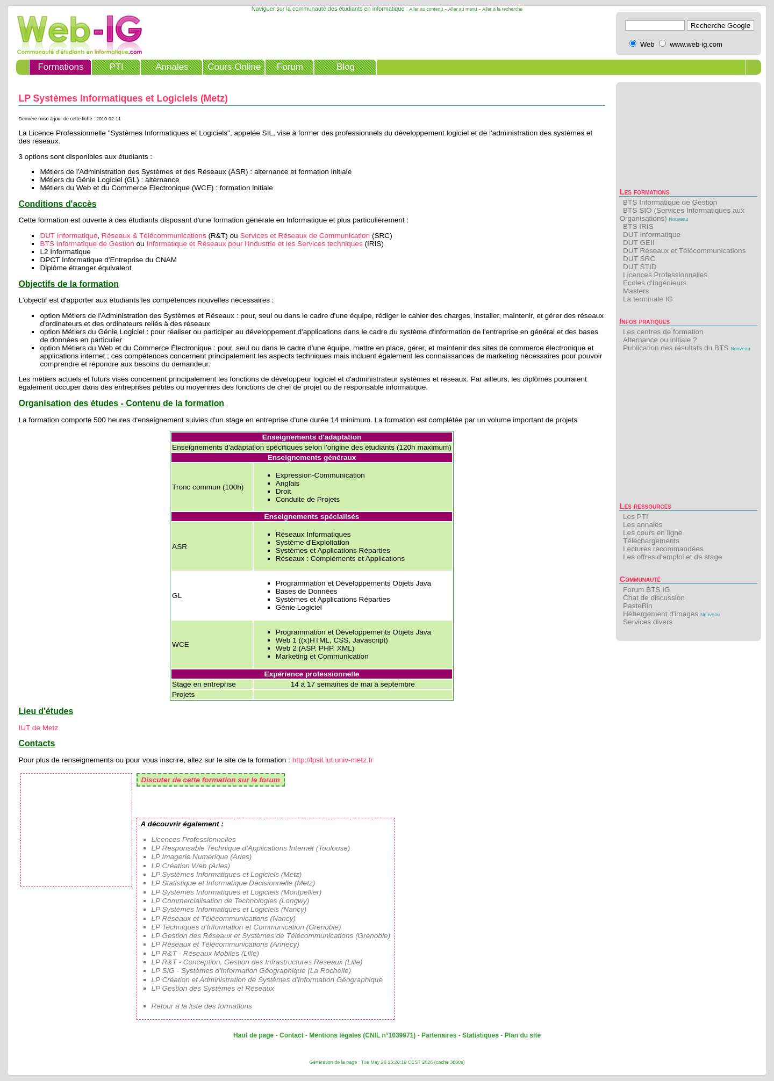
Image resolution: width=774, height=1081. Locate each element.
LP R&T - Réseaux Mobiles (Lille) (205, 953)
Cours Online (234, 67)
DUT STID (639, 267)
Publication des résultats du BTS (675, 348)
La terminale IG (648, 299)
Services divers (647, 622)
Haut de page (253, 1035)
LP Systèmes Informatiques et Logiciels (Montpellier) (237, 892)
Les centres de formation (663, 332)
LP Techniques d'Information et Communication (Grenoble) (246, 927)
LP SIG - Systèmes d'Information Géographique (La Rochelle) (252, 971)
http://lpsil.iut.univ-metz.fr (332, 760)
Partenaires (438, 1035)
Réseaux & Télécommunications (154, 236)
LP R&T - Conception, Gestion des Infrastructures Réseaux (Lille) (257, 962)
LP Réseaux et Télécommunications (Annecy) (225, 944)
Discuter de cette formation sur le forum (210, 780)
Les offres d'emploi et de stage (672, 557)
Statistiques (480, 1035)
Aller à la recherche (502, 9)
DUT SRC (639, 259)
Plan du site (523, 1035)
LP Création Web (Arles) (191, 866)
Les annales (642, 525)
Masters (636, 291)
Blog (345, 67)
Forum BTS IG (646, 590)
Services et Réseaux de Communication (305, 236)
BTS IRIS (638, 226)
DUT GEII (639, 243)
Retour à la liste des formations (202, 1006)
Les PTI (635, 517)
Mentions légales (335, 1035)
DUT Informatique (651, 234)
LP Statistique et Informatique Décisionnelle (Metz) (234, 883)
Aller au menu (462, 9)
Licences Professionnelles (665, 275)
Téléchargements (651, 541)
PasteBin (637, 606)
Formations (60, 67)
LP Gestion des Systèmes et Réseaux (213, 988)
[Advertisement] (688, 430)
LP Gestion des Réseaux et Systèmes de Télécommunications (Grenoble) (271, 936)
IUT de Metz (38, 728)
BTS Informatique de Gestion (670, 202)
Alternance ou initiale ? (660, 340)
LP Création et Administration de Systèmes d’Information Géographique (267, 980)
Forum (290, 67)
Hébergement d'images (660, 614)
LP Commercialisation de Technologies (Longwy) (231, 901)
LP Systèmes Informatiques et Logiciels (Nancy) (229, 909)
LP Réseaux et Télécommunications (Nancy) (224, 918)
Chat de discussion (654, 598)
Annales (171, 67)
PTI (116, 67)
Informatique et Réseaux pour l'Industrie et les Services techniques (254, 244)
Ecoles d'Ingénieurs (654, 283)
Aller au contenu (426, 9)
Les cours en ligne (652, 533)
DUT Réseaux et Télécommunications (684, 251)
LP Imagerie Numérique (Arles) (202, 857)
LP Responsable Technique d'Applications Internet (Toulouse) (251, 848)
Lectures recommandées (663, 549)
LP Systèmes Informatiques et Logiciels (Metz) (227, 874)
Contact (292, 1035)
